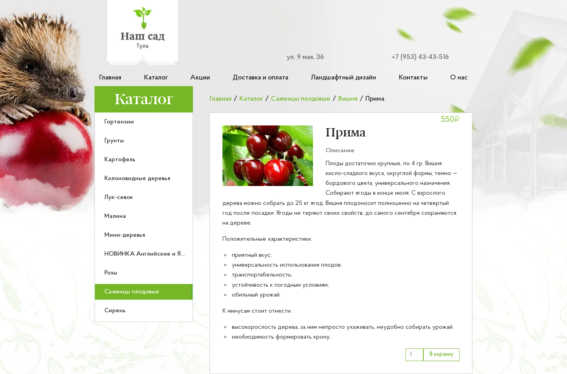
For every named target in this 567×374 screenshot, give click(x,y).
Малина (115, 216)
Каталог (156, 77)
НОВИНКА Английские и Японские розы (162, 254)
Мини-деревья (124, 235)
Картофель (119, 160)
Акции (200, 77)
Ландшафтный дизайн (343, 77)
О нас (459, 77)
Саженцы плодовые (131, 292)
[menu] (143, 217)
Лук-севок (118, 197)
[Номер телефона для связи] (415, 57)
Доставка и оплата (260, 77)
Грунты (114, 141)
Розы (110, 273)
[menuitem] (144, 122)
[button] (267, 155)
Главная (110, 77)
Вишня (348, 99)
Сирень (115, 311)
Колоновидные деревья (137, 178)
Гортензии (119, 122)
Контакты (413, 77)
